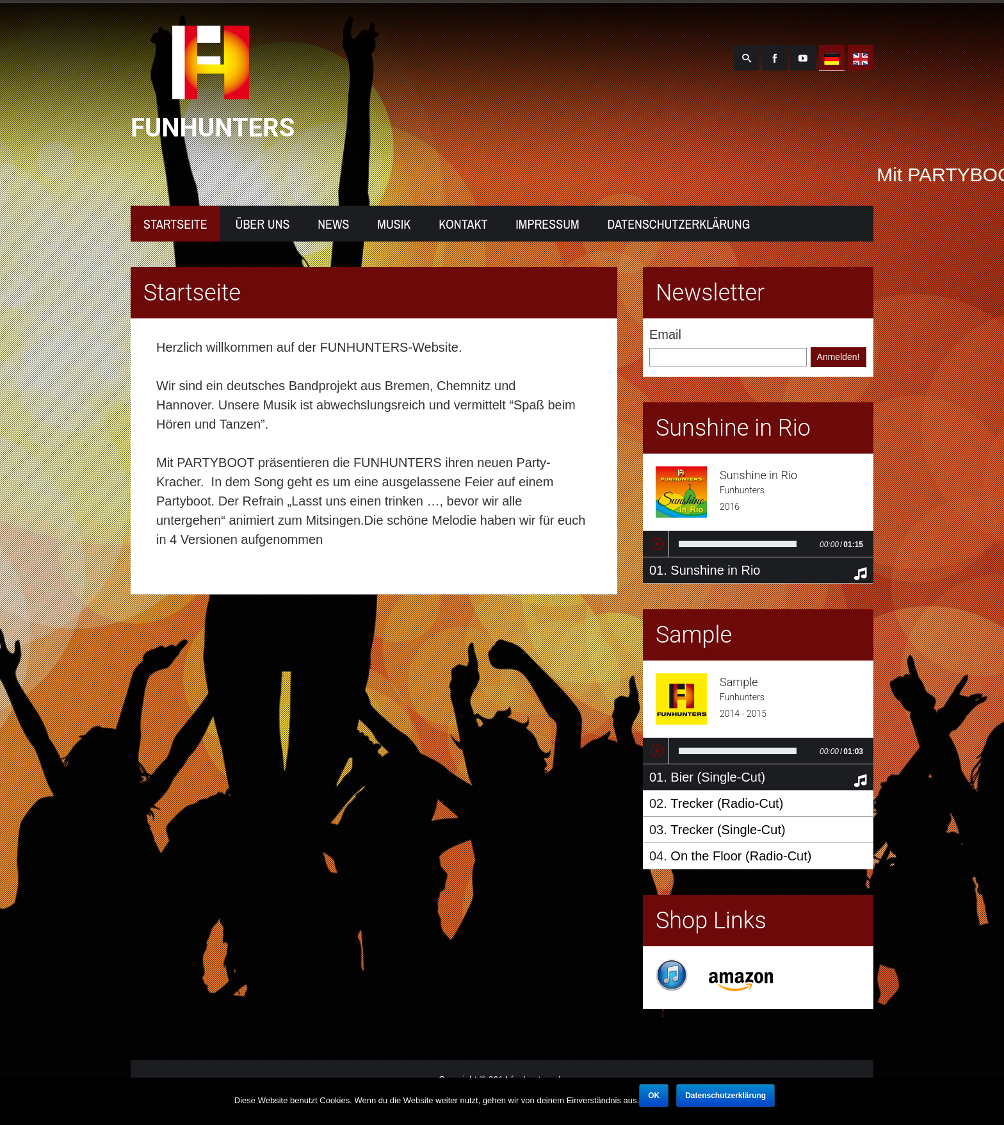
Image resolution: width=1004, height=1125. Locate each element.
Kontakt (463, 224)
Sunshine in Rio (715, 570)
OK (654, 1095)
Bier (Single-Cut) (717, 777)
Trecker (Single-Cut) (727, 830)
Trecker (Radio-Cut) (726, 803)
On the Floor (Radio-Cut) (740, 856)
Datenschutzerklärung (679, 224)
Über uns (263, 224)
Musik (393, 224)
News (333, 224)
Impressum (547, 224)
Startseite (175, 224)
